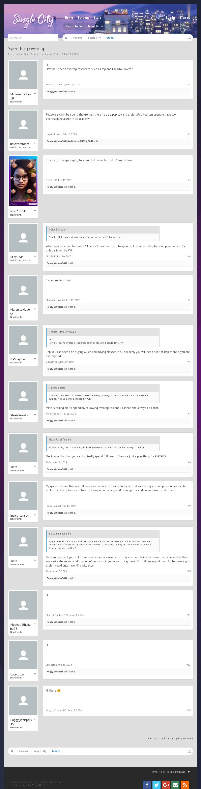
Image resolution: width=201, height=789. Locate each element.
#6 (189, 361)
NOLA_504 (86, 141)
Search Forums (75, 26)
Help (162, 771)
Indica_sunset (19, 515)
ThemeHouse (38, 785)
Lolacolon (17, 674)
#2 (189, 134)
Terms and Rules (176, 771)
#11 (188, 614)
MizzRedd (71, 141)
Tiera (13, 467)
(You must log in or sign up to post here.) (170, 738)
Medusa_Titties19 (53, 54)
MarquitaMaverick (20, 311)
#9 (189, 505)
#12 (188, 664)
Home (69, 17)
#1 (189, 84)
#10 (188, 571)
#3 (189, 179)
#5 (189, 299)
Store (98, 17)
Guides (27, 54)
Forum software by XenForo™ (38, 782)
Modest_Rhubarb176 (21, 627)
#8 (189, 462)
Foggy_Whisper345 (56, 91)
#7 (189, 413)
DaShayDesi (18, 359)
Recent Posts (95, 26)
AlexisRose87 (19, 415)
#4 (189, 256)
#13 (188, 710)
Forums (83, 17)
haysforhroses (19, 144)
